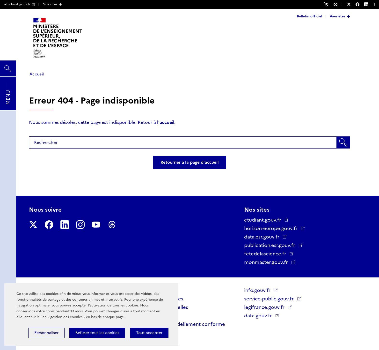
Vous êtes (337, 16)
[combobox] (189, 142)
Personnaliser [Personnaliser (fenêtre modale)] (46, 332)
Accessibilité (336, 4)
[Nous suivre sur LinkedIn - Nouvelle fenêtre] (368, 4)
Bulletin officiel (309, 16)
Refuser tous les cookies (97, 332)
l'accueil (165, 122)
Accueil (36, 74)
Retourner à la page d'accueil (189, 162)
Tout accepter (149, 332)
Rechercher (8, 66)
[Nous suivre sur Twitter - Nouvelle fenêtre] (351, 4)
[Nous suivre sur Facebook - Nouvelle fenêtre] (360, 4)
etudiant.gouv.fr (19, 4)
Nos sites (50, 4)
